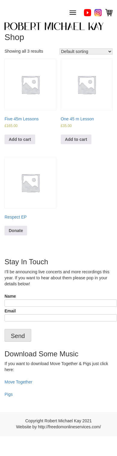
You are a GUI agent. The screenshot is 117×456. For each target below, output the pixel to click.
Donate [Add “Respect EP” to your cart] (16, 230)
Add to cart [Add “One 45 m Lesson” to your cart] (76, 139)
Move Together (18, 382)
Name (58, 299)
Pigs (9, 394)
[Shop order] (86, 51)
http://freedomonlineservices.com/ (69, 426)
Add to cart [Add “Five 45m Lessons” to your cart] (20, 139)
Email (58, 314)
